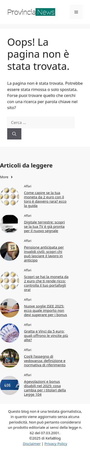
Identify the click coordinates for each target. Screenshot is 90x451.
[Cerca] (14, 134)
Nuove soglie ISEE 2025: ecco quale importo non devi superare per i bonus (45, 310)
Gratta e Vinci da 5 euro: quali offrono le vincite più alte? (46, 335)
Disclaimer (32, 443)
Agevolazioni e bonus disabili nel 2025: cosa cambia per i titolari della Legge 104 (45, 388)
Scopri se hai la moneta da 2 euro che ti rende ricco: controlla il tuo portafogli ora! (46, 283)
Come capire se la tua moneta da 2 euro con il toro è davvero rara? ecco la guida (45, 199)
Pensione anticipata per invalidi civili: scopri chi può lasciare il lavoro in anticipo (44, 253)
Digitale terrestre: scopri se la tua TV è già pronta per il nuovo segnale (44, 226)
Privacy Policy (55, 443)
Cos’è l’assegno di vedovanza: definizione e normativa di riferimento (45, 360)
